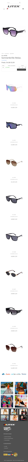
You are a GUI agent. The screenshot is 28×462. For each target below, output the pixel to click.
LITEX (2, 53)
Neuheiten (6, 448)
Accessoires (7, 53)
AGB (5, 460)
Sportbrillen (12, 53)
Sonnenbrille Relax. (14, 142)
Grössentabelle (4, 60)
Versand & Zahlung (7, 436)
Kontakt (5, 446)
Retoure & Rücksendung (8, 438)
